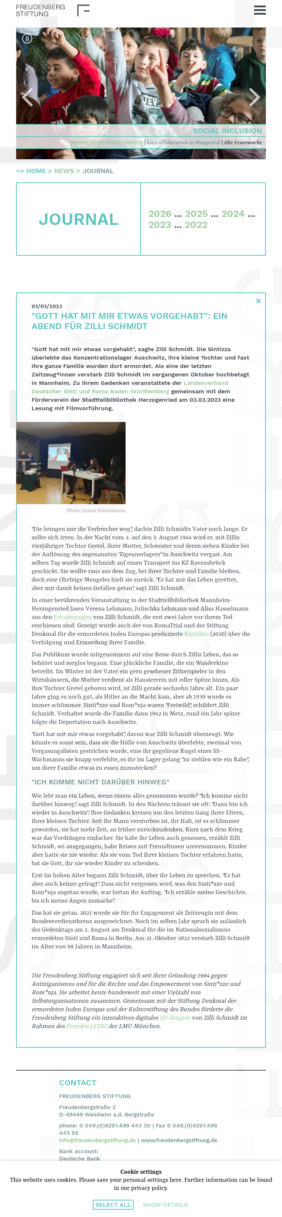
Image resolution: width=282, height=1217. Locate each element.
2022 (196, 224)
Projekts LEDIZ (86, 1026)
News (64, 171)
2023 (159, 224)
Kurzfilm (196, 634)
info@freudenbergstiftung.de (97, 1140)
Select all (113, 1204)
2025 (196, 213)
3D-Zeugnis (174, 1017)
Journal (98, 171)
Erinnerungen (73, 617)
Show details (165, 1204)
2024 (233, 213)
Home (36, 171)
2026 (159, 213)
